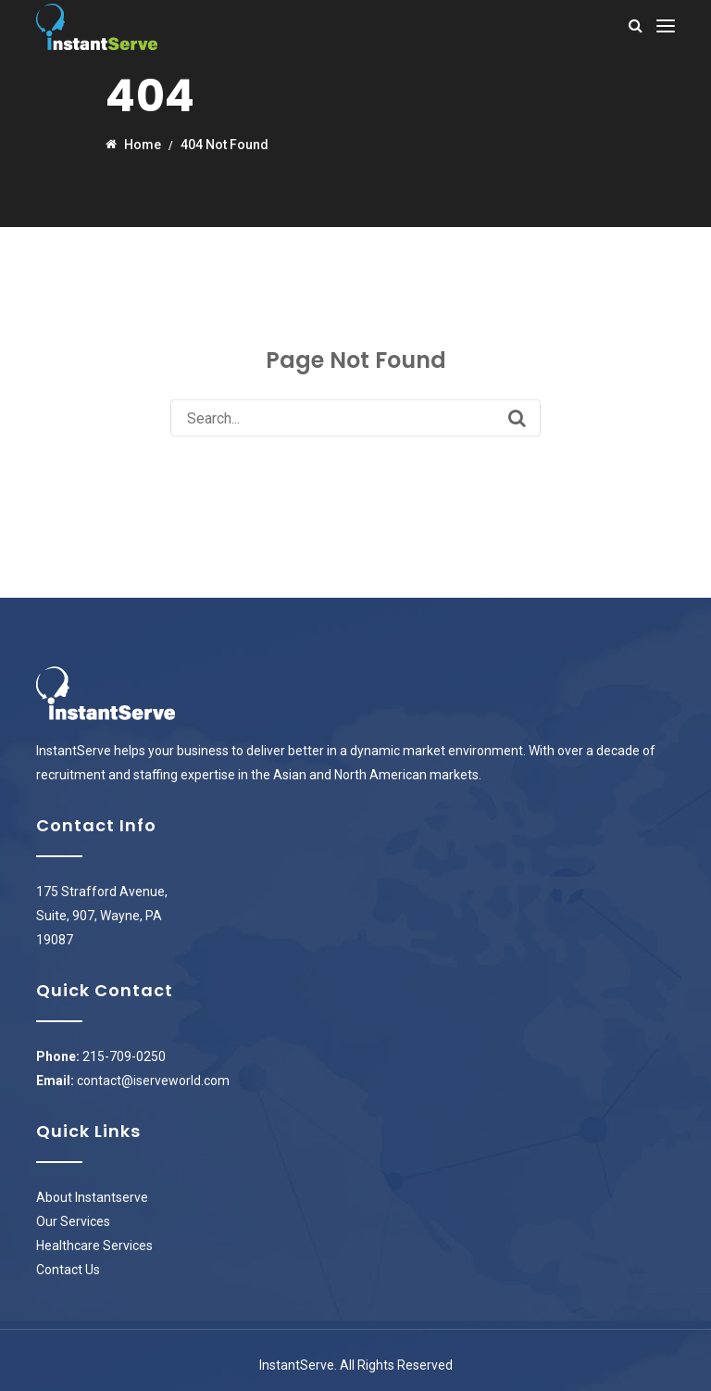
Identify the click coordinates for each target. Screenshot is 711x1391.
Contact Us (68, 1269)
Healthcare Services (94, 1245)
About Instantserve (92, 1197)
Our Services (73, 1221)
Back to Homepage (356, 467)
